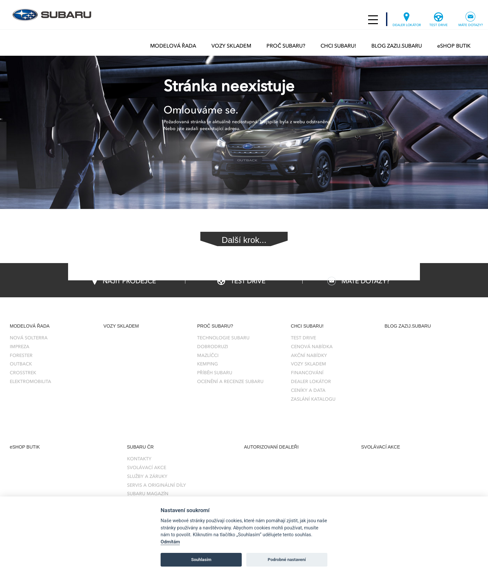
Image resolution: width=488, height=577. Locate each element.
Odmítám (170, 542)
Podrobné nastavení (287, 559)
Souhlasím (201, 559)
